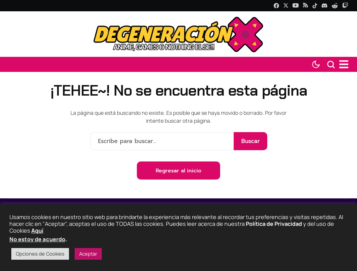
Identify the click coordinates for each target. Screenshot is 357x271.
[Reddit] (335, 5)
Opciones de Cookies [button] (40, 253)
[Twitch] (345, 5)
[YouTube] (296, 5)
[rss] (305, 5)
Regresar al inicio (178, 171)
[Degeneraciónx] (178, 34)
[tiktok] (315, 5)
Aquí (37, 230)
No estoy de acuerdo (37, 239)
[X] (285, 5)
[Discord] (324, 5)
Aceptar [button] (88, 253)
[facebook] (276, 5)
